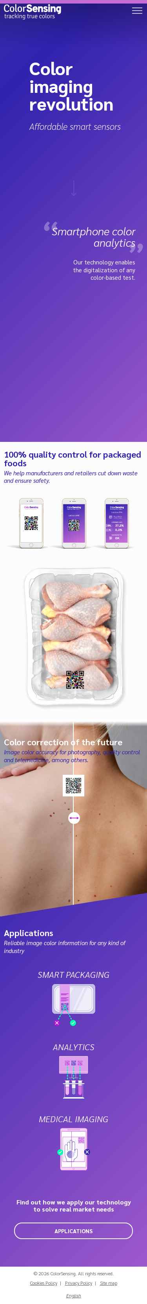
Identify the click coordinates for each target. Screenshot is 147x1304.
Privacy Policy (78, 1283)
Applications (73, 1230)
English (73, 1295)
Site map (108, 1283)
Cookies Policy (43, 1283)
